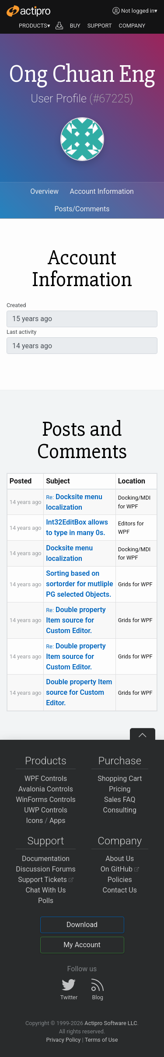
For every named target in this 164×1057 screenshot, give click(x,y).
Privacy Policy (63, 1039)
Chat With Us (46, 890)
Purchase (119, 761)
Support (46, 841)
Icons (34, 820)
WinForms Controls (46, 799)
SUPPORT (99, 25)
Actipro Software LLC (110, 1023)
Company (120, 841)
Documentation (46, 858)
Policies (120, 879)
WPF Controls (45, 778)
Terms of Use (101, 1039)
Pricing (120, 789)
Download (82, 924)
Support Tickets (45, 879)
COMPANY (132, 25)
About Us (119, 858)
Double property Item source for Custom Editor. (76, 620)
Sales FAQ (120, 799)
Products (45, 761)
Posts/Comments (82, 209)
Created (16, 305)
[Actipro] (28, 11)
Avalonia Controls (45, 789)
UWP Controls (45, 810)
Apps (57, 820)
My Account (82, 945)
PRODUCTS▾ (34, 25)
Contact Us (119, 890)
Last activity (21, 332)
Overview (44, 191)
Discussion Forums (46, 869)
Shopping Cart (120, 778)
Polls (45, 900)
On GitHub (120, 869)
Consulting (119, 810)
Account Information (102, 191)
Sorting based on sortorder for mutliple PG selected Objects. (79, 583)
